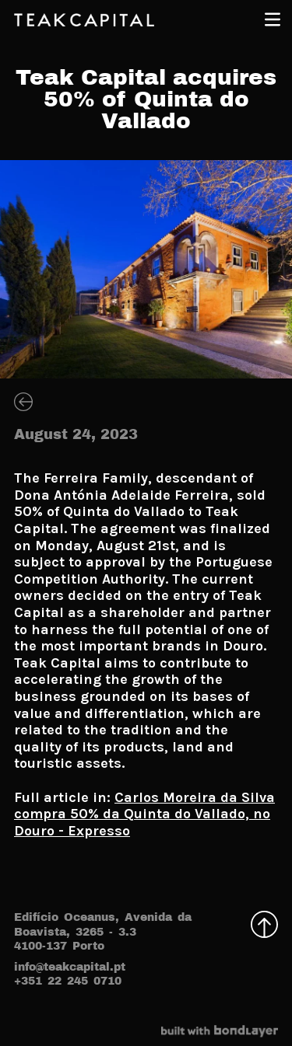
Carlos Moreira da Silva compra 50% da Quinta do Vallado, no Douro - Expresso (144, 814)
